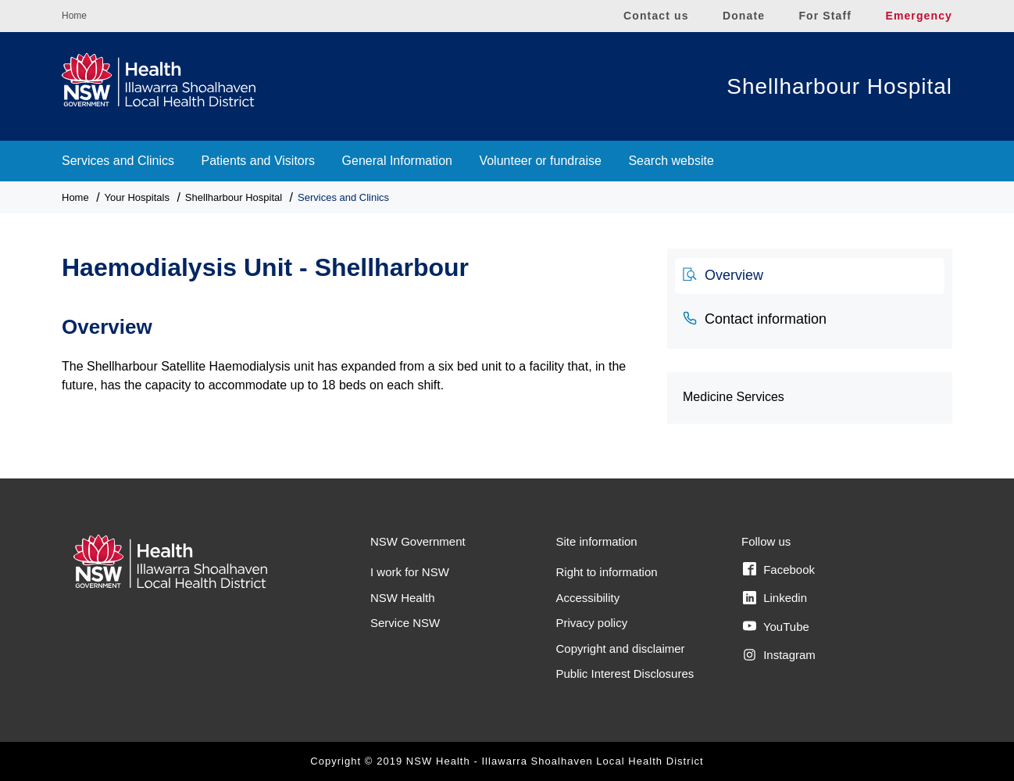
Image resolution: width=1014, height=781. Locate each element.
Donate (744, 15)
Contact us (656, 15)
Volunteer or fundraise (540, 160)
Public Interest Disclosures (625, 673)
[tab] (809, 276)
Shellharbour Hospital (839, 86)
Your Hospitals (137, 197)
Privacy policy (592, 622)
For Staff (825, 15)
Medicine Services (733, 396)
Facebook (779, 569)
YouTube (776, 626)
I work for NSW (409, 572)
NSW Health (402, 597)
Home (74, 15)
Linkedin (775, 598)
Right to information (607, 572)
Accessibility (588, 597)
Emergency (918, 15)
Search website (670, 160)
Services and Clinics (118, 160)
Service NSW (405, 622)
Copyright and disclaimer (620, 648)
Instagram (779, 655)
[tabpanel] (353, 346)
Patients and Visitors (259, 160)
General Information (397, 160)
